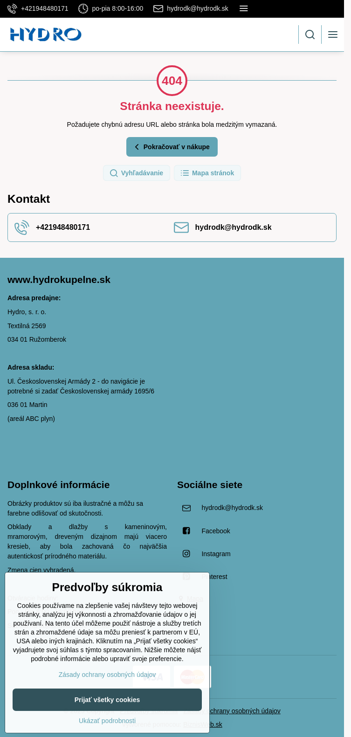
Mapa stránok (207, 173)
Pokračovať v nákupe (171, 147)
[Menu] (333, 34)
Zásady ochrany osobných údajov (232, 711)
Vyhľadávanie (136, 173)
